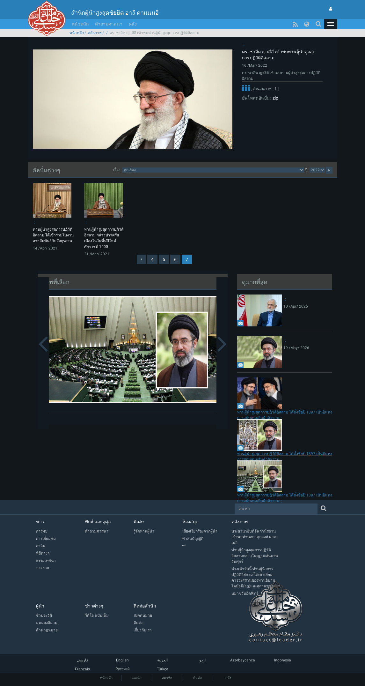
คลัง (133, 23)
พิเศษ (139, 521)
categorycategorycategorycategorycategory (213, 170)
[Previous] (141, 259)
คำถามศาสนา (108, 23)
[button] (330, 24)
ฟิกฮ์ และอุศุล (98, 521)
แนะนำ (137, 678)
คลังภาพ (95, 33)
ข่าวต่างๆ (94, 605)
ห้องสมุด (190, 521)
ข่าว (40, 521)
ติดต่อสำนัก (145, 605)
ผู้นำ (40, 605)
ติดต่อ (197, 678)
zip (274, 98)
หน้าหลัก (80, 23)
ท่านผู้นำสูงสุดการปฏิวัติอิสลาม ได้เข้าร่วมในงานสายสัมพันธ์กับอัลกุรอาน (53, 235)
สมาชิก (167, 678)
